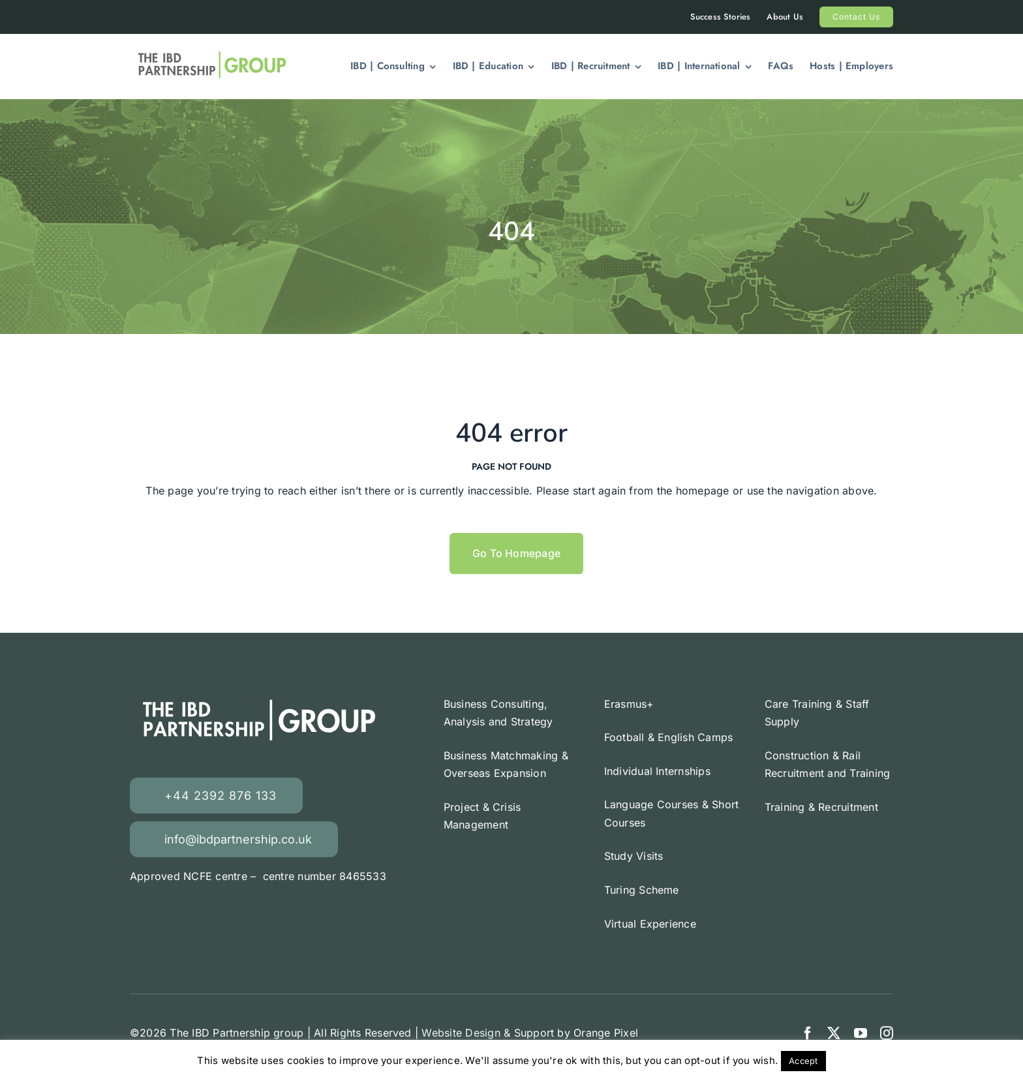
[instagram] (886, 1033)
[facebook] (807, 1033)
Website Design (460, 1032)
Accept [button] (803, 1061)
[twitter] (833, 1033)
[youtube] (860, 1033)
